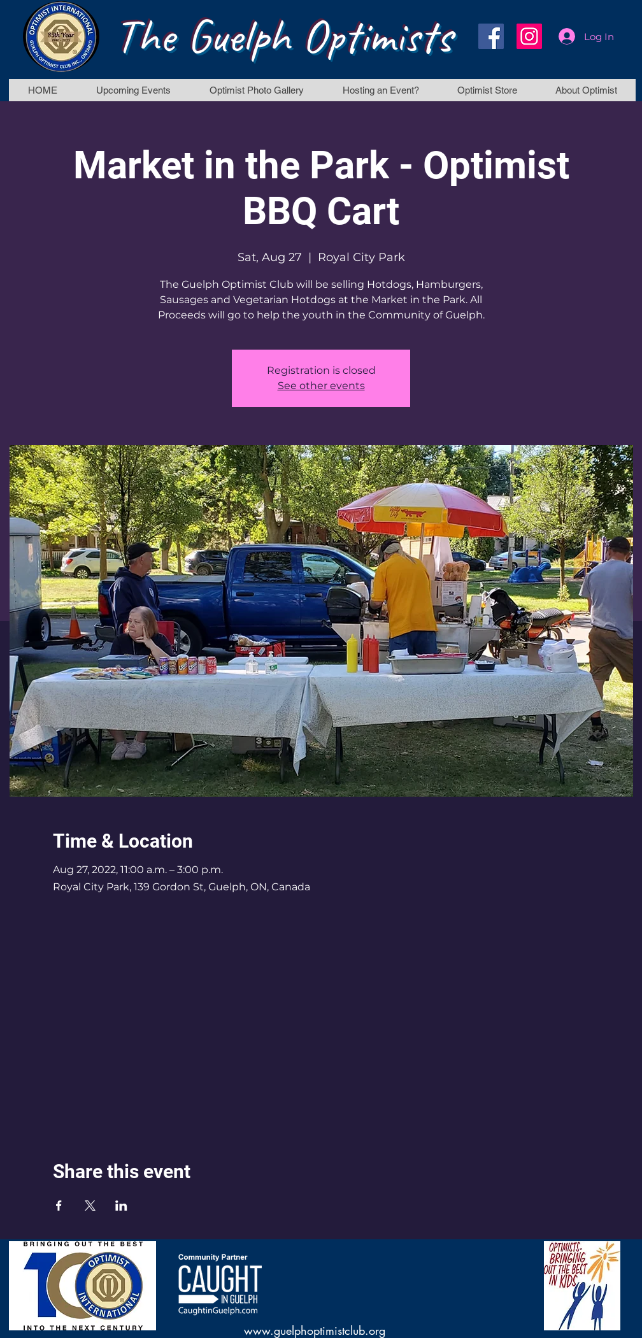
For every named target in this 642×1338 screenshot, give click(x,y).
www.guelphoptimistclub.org (314, 1330)
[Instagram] (529, 36)
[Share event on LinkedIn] (121, 1205)
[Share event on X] (90, 1205)
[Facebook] (491, 36)
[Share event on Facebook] (59, 1205)
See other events (321, 386)
